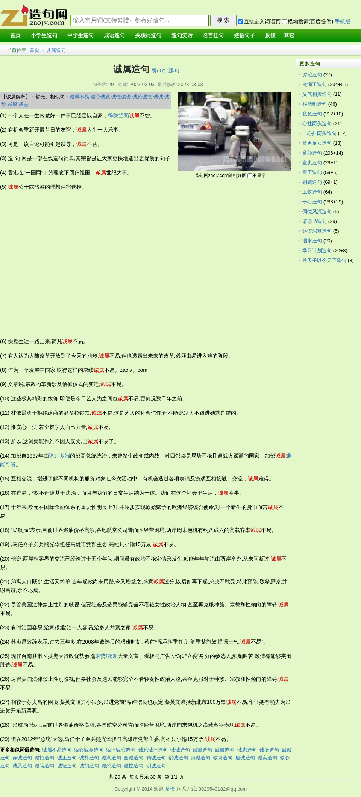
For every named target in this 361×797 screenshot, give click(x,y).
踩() (173, 70)
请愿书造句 (314, 221)
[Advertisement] (71, 264)
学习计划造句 (317, 250)
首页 (34, 50)
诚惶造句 (133, 765)
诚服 (12, 104)
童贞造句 (312, 162)
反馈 (170, 789)
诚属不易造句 (56, 750)
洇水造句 (312, 241)
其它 (289, 35)
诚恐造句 (111, 765)
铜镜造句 (312, 182)
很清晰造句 (314, 104)
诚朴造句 (89, 758)
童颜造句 (312, 153)
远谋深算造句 (317, 231)
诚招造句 (44, 758)
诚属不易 (79, 97)
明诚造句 (156, 765)
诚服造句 (224, 750)
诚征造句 (67, 765)
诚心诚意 (100, 97)
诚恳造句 (22, 765)
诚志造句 (247, 750)
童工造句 (312, 172)
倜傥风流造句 (317, 211)
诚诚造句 (180, 750)
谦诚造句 (200, 758)
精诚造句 (156, 758)
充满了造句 (314, 84)
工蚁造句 (312, 192)
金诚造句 (133, 758)
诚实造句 (267, 758)
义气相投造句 (317, 94)
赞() (158, 70)
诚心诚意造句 (88, 750)
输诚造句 (178, 758)
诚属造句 (56, 50)
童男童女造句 (317, 143)
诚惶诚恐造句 (120, 750)
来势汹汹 (105, 656)
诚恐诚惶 (142, 97)
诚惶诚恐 (121, 97)
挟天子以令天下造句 (324, 260)
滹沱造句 (312, 74)
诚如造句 (89, 765)
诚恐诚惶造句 (153, 750)
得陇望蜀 (118, 115)
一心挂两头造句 (319, 133)
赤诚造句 (22, 758)
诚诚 (158, 97)
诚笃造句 (44, 765)
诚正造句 (67, 758)
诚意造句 (111, 758)
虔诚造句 (245, 758)
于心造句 (312, 202)
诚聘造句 (222, 758)
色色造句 (312, 114)
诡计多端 (59, 456)
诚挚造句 (202, 750)
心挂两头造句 (317, 123)
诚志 (23, 104)
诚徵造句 (269, 750)
